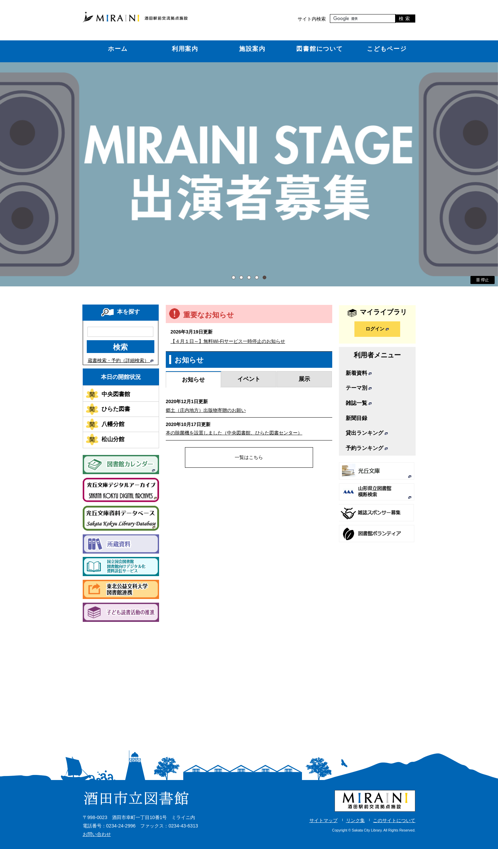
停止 (482, 280)
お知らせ (193, 379)
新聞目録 (356, 418)
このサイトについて (394, 820)
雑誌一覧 (359, 403)
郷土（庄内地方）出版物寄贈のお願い (206, 410)
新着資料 (359, 373)
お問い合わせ (97, 834)
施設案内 (252, 48)
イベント (248, 379)
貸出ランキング (367, 433)
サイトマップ (323, 820)
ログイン (377, 328)
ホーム (118, 48)
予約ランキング (367, 448)
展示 (304, 379)
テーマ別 (359, 388)
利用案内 (185, 48)
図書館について (319, 48)
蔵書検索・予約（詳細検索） (120, 360)
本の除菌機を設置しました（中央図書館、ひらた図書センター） (234, 432)
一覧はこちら (249, 457)
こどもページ (387, 48)
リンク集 (355, 820)
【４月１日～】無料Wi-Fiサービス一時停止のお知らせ (227, 341)
